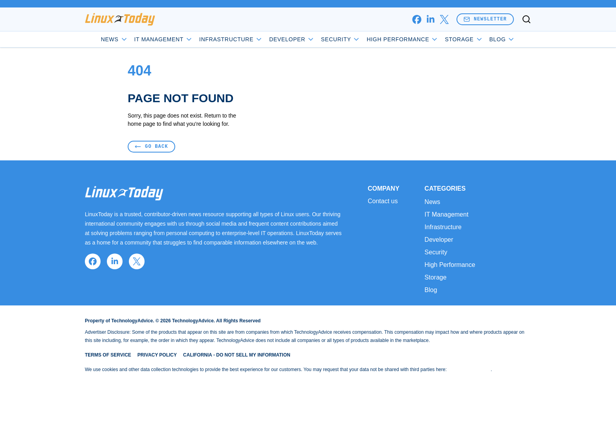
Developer (292, 39)
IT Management (163, 39)
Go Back (151, 146)
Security (340, 39)
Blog (502, 39)
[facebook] (416, 19)
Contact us (383, 201)
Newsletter (485, 19)
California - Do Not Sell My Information (236, 355)
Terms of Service (108, 355)
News (114, 39)
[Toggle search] (526, 19)
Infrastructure (231, 39)
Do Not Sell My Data (469, 369)
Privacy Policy (157, 355)
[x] (444, 19)
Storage (464, 39)
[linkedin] (430, 19)
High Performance (402, 39)
